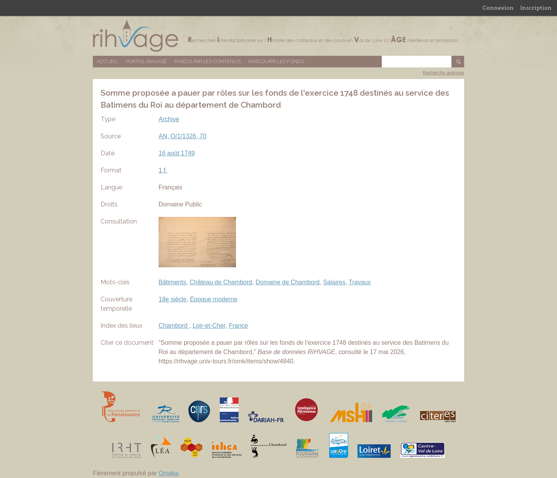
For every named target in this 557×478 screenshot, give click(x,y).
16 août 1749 (177, 153)
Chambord (174, 325)
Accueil (107, 61)
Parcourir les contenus (207, 61)
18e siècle (172, 299)
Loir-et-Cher (209, 325)
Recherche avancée (443, 73)
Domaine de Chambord (288, 282)
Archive (169, 119)
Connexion (498, 8)
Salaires (334, 282)
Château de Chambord (221, 282)
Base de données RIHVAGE (278, 36)
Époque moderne (213, 299)
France (238, 325)
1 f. (163, 170)
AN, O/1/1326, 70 (183, 136)
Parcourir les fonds (276, 61)
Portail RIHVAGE (146, 61)
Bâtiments (172, 282)
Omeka (169, 473)
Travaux (360, 282)
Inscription (536, 8)
